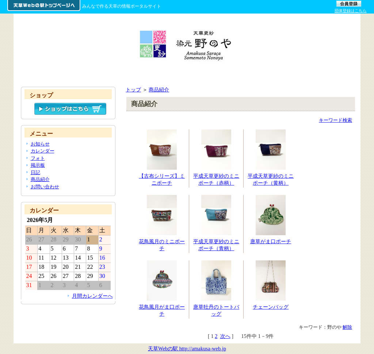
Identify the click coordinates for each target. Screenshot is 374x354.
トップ (133, 90)
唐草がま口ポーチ (270, 241)
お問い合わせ (45, 186)
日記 (35, 172)
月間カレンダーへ (92, 296)
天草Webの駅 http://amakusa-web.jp (187, 348)
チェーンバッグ (271, 307)
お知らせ (40, 144)
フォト (38, 158)
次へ (225, 336)
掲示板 (38, 165)
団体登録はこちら (351, 10)
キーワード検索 (335, 120)
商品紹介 (159, 90)
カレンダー (42, 151)
